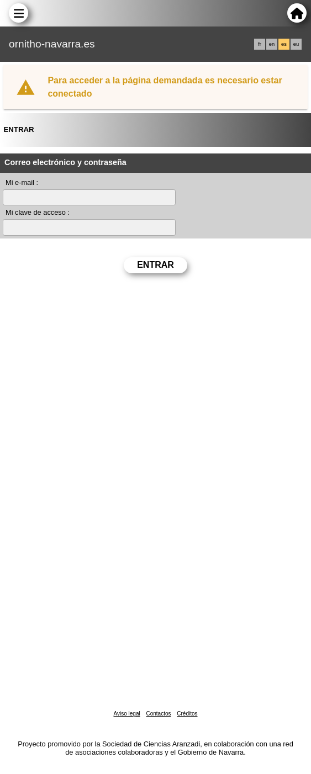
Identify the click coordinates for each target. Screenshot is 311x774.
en (272, 44)
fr (259, 44)
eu (296, 44)
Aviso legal (126, 714)
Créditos (187, 714)
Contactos (158, 714)
